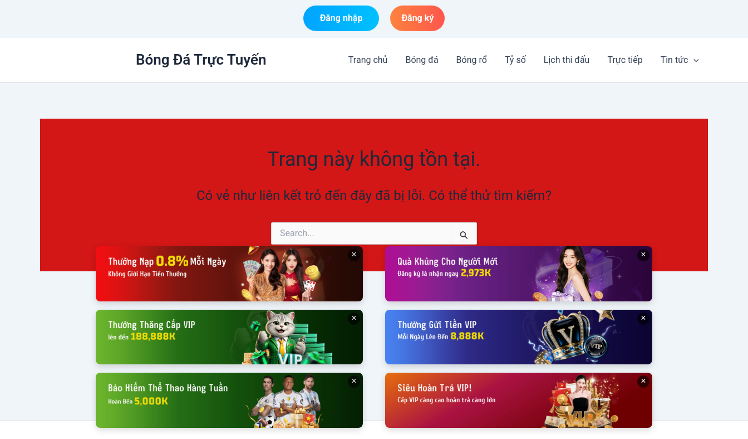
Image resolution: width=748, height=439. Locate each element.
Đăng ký (417, 18)
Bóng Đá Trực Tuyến (201, 59)
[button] (693, 60)
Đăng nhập (341, 18)
